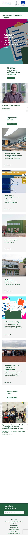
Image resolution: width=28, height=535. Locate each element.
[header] (14, 9)
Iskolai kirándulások (14, 529)
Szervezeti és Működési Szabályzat (14, 521)
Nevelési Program (14, 525)
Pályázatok (14, 519)
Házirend (14, 523)
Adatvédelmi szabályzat (14, 533)
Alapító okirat (14, 531)
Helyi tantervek (14, 527)
